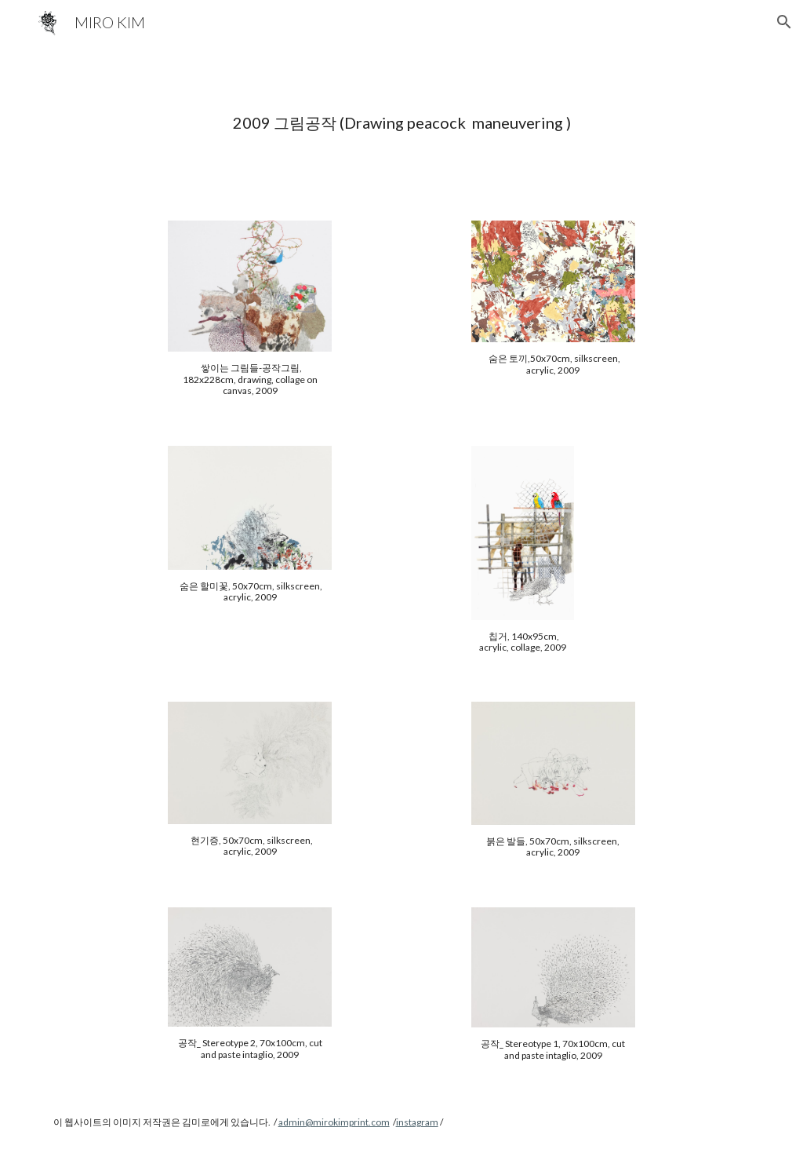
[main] (402, 123)
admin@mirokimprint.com (334, 1122)
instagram (417, 1122)
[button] (784, 22)
